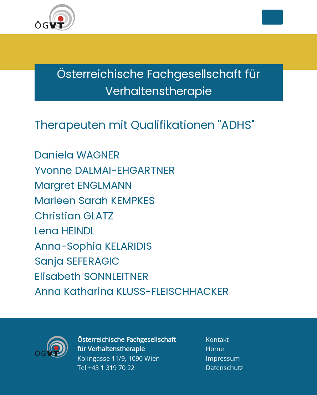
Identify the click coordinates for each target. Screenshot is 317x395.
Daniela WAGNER (77, 155)
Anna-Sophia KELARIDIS (93, 246)
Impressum (223, 358)
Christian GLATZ (74, 216)
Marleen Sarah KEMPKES (95, 200)
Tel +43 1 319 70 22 (105, 367)
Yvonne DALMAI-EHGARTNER (105, 170)
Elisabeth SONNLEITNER (92, 276)
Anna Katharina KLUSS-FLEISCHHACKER (132, 291)
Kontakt (217, 339)
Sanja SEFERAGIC (77, 261)
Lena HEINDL (65, 231)
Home (215, 348)
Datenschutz (224, 367)
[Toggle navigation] (272, 17)
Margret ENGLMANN (83, 185)
